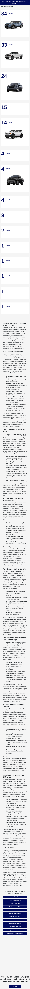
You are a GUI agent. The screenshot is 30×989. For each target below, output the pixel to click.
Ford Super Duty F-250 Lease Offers (15, 930)
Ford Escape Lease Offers (15, 906)
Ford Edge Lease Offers (15, 903)
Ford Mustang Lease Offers (15, 923)
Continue (15, 986)
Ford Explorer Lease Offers (15, 913)
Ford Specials (15, 896)
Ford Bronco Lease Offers (15, 900)
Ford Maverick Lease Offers (15, 920)
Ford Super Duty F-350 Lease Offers (15, 933)
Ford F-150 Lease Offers (15, 916)
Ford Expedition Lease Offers (15, 910)
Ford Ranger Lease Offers (15, 926)
